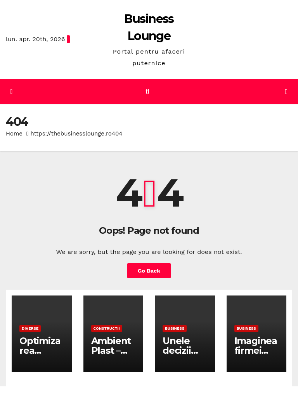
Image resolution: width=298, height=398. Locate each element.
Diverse (30, 328)
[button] (147, 91)
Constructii (107, 328)
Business (174, 328)
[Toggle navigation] (286, 91)
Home (14, 133)
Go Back (149, 271)
